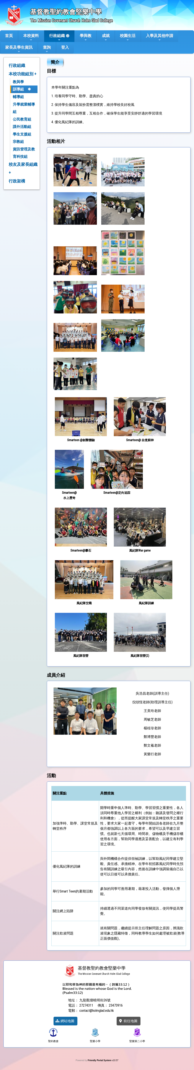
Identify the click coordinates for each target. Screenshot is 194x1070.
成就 (106, 37)
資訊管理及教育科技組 (24, 153)
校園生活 (127, 37)
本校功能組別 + (22, 73)
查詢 (47, 49)
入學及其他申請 (159, 37)
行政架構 (17, 181)
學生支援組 (22, 134)
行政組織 (57, 37)
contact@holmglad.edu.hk (96, 1011)
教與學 (18, 82)
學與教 (85, 37)
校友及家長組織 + (23, 168)
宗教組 (18, 141)
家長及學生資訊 (19, 49)
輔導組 (18, 97)
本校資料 (31, 37)
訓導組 (18, 89)
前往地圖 (127, 1021)
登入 (65, 47)
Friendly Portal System (100, 1060)
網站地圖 (64, 1021)
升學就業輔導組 (24, 108)
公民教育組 (22, 119)
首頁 (9, 35)
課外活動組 (22, 126)
